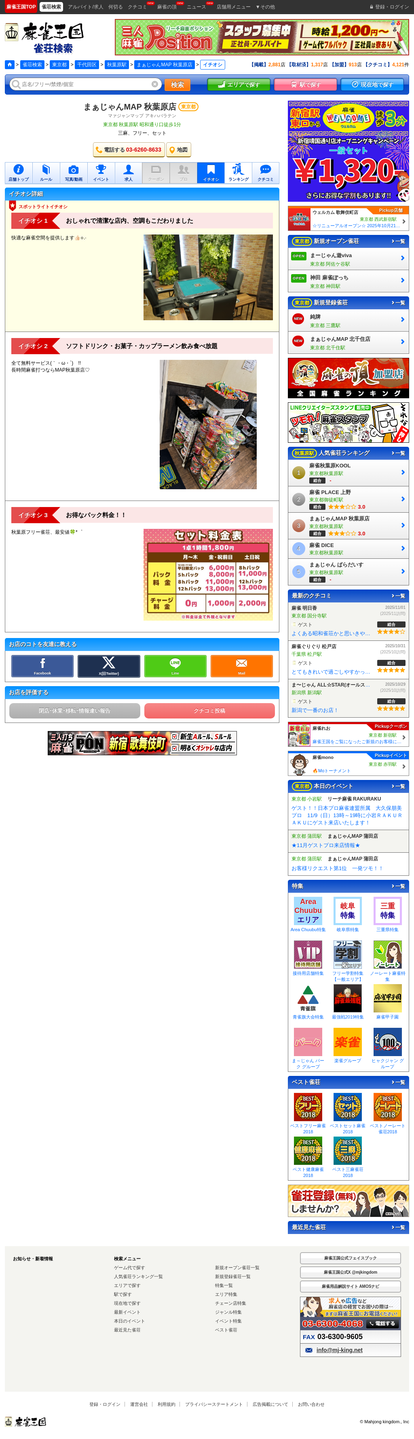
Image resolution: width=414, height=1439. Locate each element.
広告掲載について (270, 1404)
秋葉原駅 (117, 65)
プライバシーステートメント (214, 1404)
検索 (177, 84)
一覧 (398, 241)
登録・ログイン (104, 1404)
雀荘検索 (32, 65)
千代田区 (87, 65)
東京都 (59, 65)
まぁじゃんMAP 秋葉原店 (164, 65)
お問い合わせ (311, 1404)
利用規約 (166, 1404)
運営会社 (139, 1404)
